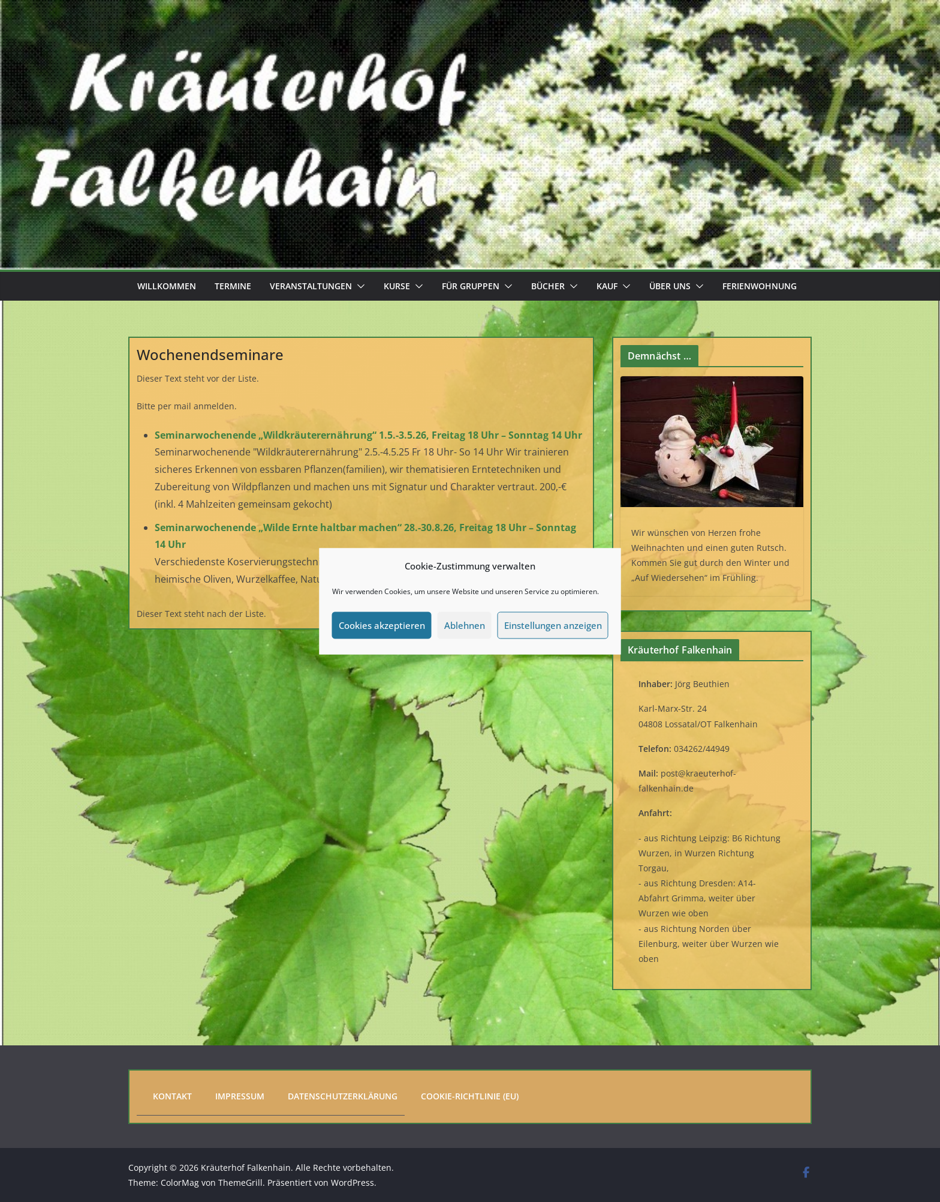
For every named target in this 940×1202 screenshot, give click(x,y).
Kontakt (172, 1096)
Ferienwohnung (759, 286)
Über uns (670, 286)
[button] (358, 286)
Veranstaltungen (311, 286)
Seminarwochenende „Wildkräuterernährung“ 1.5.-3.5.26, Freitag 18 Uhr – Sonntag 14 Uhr (368, 435)
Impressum (239, 1096)
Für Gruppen (470, 286)
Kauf (606, 286)
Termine (233, 286)
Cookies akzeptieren (382, 625)
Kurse (397, 286)
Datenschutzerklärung (342, 1096)
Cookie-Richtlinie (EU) (470, 1096)
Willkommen (166, 286)
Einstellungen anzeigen (553, 625)
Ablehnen (464, 625)
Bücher (548, 286)
